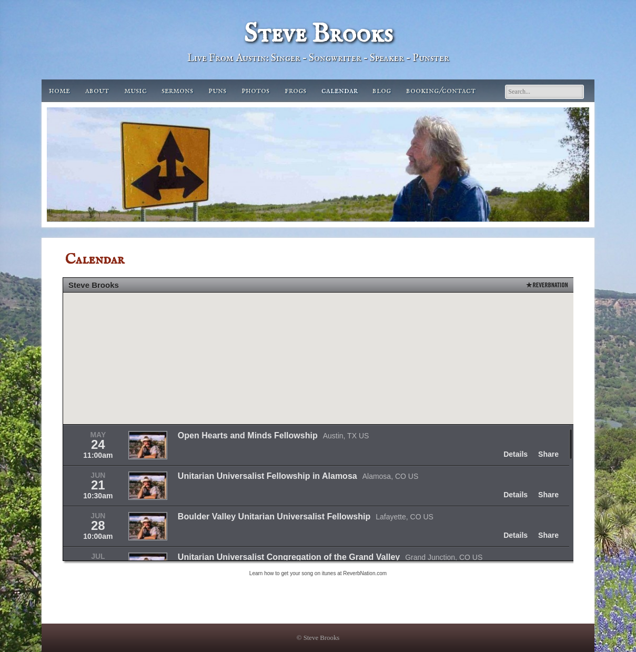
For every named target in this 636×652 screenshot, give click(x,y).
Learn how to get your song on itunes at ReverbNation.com (318, 573)
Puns (217, 91)
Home (59, 91)
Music (135, 91)
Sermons (177, 91)
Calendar (339, 91)
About (97, 91)
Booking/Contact (441, 91)
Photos (255, 91)
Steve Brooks (318, 34)
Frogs (295, 91)
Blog (381, 91)
